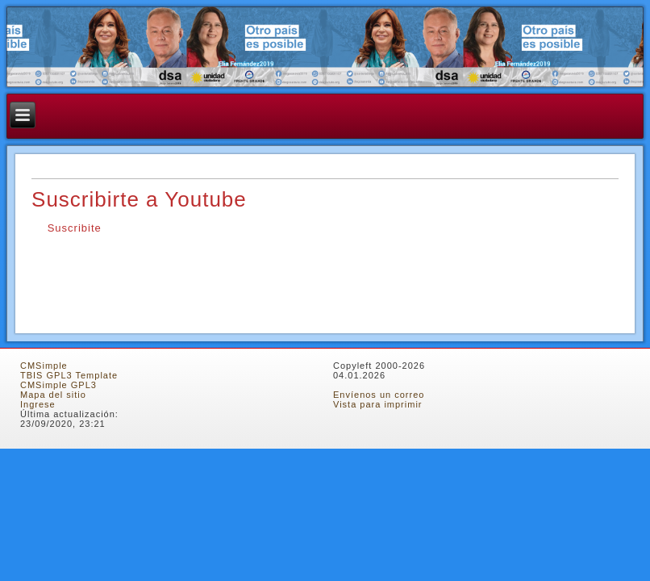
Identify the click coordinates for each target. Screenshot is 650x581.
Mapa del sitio (53, 394)
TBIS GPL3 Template (69, 375)
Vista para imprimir (378, 404)
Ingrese (38, 404)
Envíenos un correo (378, 394)
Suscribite (73, 228)
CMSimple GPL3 (58, 385)
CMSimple (44, 365)
